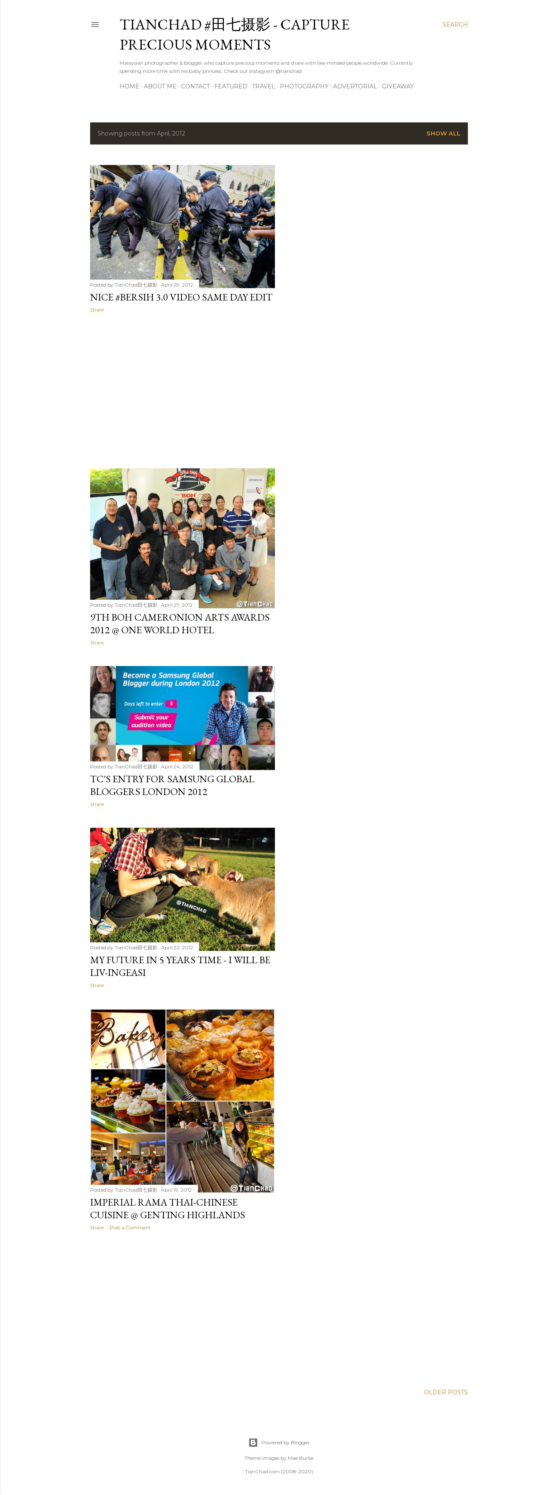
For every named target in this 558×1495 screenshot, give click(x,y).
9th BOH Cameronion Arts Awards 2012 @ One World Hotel (180, 623)
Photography (304, 86)
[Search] (455, 24)
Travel (263, 86)
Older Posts (446, 1392)
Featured (230, 86)
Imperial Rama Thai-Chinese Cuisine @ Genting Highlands (167, 1208)
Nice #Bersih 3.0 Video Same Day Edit (181, 297)
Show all (443, 133)
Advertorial (355, 86)
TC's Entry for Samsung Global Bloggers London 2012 (172, 785)
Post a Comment (130, 1227)
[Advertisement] (182, 390)
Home (129, 86)
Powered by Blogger (279, 1443)
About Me (160, 86)
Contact (195, 86)
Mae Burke (300, 1458)
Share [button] (97, 310)
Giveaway (398, 86)
